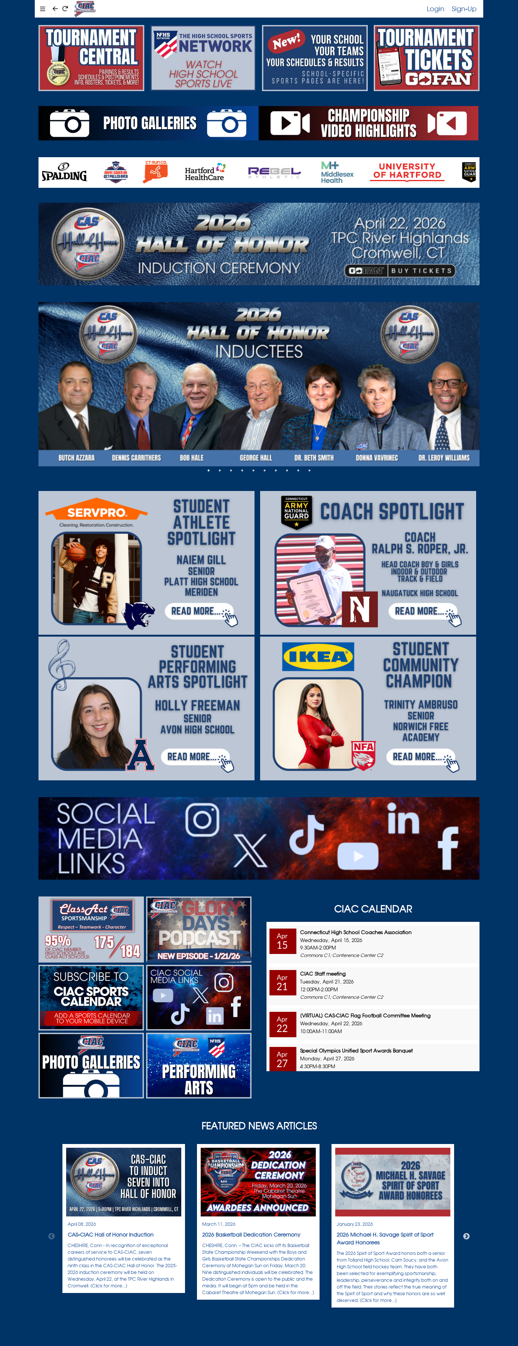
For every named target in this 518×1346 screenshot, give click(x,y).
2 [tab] (219, 470)
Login (435, 8)
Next (466, 1236)
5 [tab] (253, 470)
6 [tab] (264, 470)
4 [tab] (242, 470)
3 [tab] (231, 470)
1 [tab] (208, 470)
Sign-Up (464, 8)
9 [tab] (298, 470)
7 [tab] (276, 470)
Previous (51, 1236)
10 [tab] (309, 470)
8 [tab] (287, 470)
